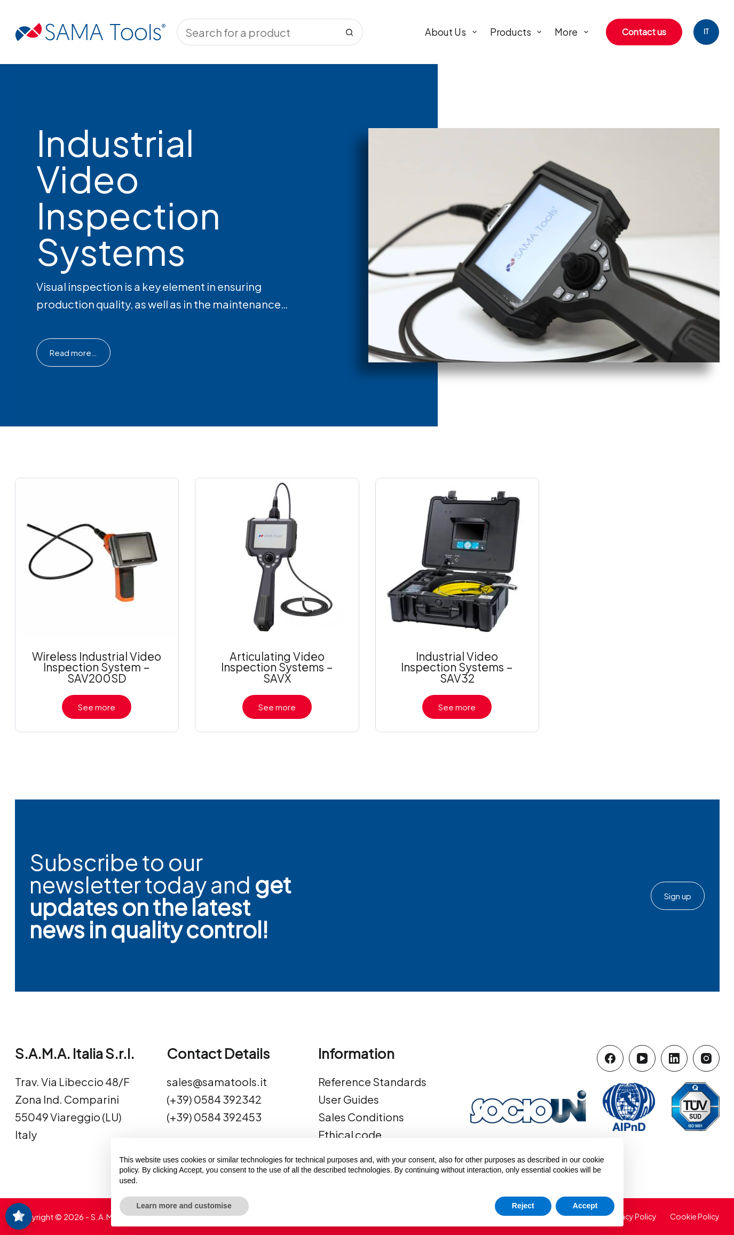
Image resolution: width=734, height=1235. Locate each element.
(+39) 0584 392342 (214, 1099)
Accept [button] (585, 1205)
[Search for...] (256, 32)
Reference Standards (372, 1081)
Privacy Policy (632, 1216)
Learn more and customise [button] (184, 1205)
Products (518, 32)
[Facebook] (610, 1058)
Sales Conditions (361, 1116)
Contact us (644, 31)
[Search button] (349, 32)
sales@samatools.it (217, 1081)
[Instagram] (706, 1058)
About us (453, 32)
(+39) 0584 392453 (214, 1116)
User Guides (348, 1099)
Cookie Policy (695, 1216)
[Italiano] (706, 32)
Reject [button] (523, 1205)
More (574, 32)
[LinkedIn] (674, 1058)
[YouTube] (642, 1058)
